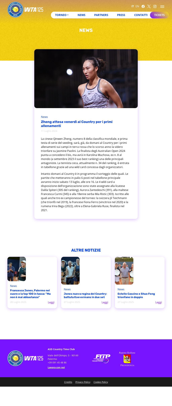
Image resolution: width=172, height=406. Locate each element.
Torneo (61, 15)
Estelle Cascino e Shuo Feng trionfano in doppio (136, 295)
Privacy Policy (82, 382)
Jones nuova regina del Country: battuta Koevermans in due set (85, 295)
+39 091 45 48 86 (57, 362)
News (81, 15)
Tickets (159, 15)
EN (137, 6)
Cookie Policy (101, 382)
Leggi (51, 302)
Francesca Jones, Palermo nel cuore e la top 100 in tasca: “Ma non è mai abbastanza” (30, 294)
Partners (101, 15)
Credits (68, 382)
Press (121, 15)
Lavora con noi (56, 367)
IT (133, 6)
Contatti (140, 15)
